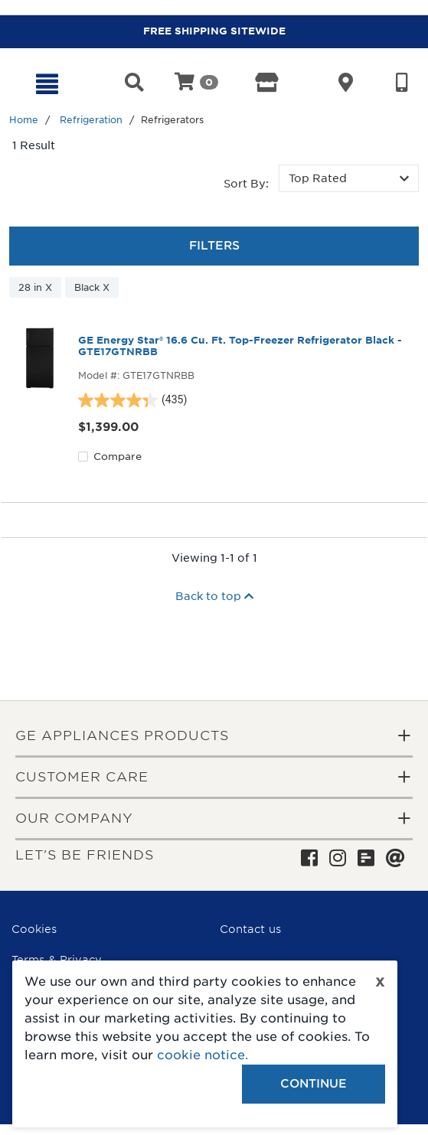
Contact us (250, 929)
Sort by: (246, 184)
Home (23, 120)
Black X (91, 287)
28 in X (35, 287)
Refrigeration (91, 120)
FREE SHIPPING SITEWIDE (214, 31)
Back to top (214, 596)
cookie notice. (202, 1055)
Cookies (34, 929)
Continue (313, 1084)
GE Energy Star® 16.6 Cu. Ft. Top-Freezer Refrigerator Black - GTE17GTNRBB (240, 346)
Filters (214, 246)
